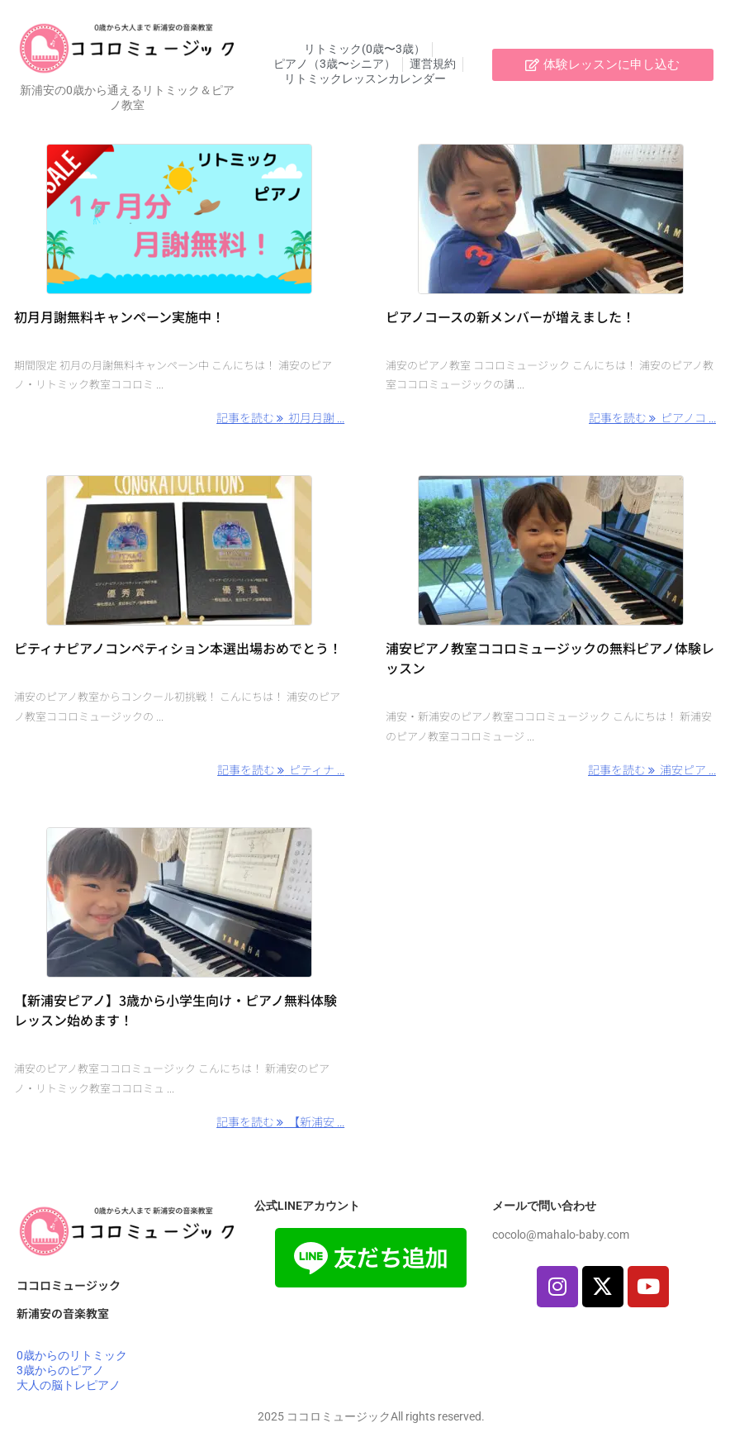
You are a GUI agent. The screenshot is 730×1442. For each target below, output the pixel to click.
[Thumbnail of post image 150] (179, 219)
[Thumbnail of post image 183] (179, 902)
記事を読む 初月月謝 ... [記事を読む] (280, 417)
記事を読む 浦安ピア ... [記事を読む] (652, 769)
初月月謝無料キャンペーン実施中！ (119, 316)
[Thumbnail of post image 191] (551, 219)
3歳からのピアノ (60, 1370)
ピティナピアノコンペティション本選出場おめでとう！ (178, 648)
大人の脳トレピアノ (69, 1385)
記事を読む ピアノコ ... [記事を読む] (652, 417)
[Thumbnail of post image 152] (179, 550)
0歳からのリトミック (72, 1355)
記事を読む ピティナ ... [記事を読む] (280, 769)
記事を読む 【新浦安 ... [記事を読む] (280, 1121)
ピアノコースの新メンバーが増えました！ (510, 316)
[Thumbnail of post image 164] (551, 550)
